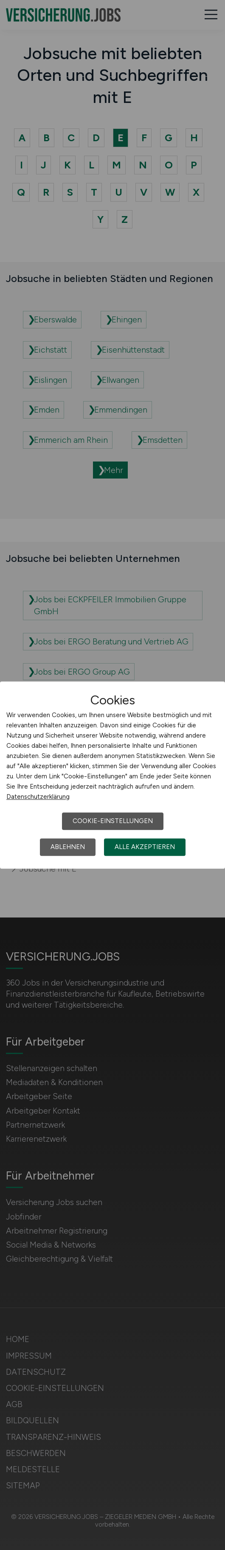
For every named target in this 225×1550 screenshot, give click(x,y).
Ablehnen (68, 847)
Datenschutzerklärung (38, 797)
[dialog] (112, 775)
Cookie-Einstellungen (113, 821)
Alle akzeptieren (145, 847)
